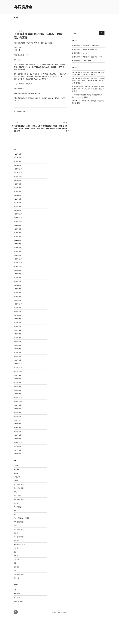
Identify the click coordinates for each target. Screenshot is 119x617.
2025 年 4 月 (18, 199)
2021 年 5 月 (18, 345)
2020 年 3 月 (18, 390)
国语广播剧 (17, 507)
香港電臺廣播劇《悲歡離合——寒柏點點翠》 (86, 45)
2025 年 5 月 (18, 195)
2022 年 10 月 (18, 304)
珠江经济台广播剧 (19, 544)
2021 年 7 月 (18, 337)
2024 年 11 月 (18, 218)
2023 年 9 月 (18, 270)
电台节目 (16, 548)
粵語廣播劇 (23, 7)
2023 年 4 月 (18, 289)
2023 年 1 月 (18, 300)
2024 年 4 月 (18, 244)
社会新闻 (16, 559)
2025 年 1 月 (18, 210)
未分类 (16, 533)
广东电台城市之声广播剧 (21, 518)
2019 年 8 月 (18, 409)
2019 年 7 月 (18, 412)
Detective (17, 469)
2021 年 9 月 (18, 330)
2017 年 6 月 (18, 454)
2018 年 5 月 (18, 431)
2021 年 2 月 (18, 356)
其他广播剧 (17, 495)
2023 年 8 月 (18, 274)
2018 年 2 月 (18, 439)
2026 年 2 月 (18, 161)
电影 (15, 552)
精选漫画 (16, 567)
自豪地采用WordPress (59, 612)
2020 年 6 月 (18, 379)
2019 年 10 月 (18, 401)
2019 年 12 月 (18, 397)
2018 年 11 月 (18, 420)
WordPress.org (18, 601)
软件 (15, 570)
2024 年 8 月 (18, 229)
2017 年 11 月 (18, 442)
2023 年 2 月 (18, 296)
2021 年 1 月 (18, 360)
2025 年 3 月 (18, 203)
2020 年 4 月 (18, 386)
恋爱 (15, 525)
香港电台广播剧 (21, 111)
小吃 (15, 510)
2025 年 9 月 (18, 180)
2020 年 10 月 (18, 371)
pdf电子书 (17, 477)
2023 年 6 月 (18, 281)
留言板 (16, 18)
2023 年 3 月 (18, 292)
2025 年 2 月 (18, 206)
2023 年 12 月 (18, 259)
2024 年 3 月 (18, 248)
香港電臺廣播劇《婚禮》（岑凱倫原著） (84, 49)
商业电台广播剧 (19, 499)
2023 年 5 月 (18, 285)
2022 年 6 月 (18, 311)
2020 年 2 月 (18, 394)
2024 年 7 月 (18, 233)
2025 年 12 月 (18, 169)
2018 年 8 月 (18, 427)
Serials (16, 480)
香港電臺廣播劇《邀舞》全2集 (81, 60)
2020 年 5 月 (18, 382)
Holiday (16, 473)
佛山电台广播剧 (19, 488)
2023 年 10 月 (18, 266)
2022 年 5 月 (18, 315)
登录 (15, 590)
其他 (15, 492)
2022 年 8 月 (18, 307)
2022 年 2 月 (18, 323)
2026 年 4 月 (18, 154)
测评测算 (16, 540)
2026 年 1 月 (18, 165)
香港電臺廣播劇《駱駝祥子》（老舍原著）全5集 (87, 57)
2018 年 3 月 (18, 435)
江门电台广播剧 (19, 537)
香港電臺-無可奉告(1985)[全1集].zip (27, 93)
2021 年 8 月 (18, 334)
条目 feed (17, 593)
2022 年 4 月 (18, 319)
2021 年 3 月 (18, 353)
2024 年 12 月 (18, 214)
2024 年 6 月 (18, 236)
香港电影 (16, 578)
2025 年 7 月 (18, 188)
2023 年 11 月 (18, 262)
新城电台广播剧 (19, 529)
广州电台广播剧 (19, 522)
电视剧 (16, 555)
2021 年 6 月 (18, 341)
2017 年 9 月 (18, 446)
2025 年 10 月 (18, 176)
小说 (15, 514)
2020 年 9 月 (18, 375)
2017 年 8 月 (18, 450)
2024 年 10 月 (18, 221)
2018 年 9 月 (18, 424)
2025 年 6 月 (18, 191)
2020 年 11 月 (18, 367)
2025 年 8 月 (18, 184)
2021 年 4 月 (18, 349)
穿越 (15, 563)
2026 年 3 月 (18, 158)
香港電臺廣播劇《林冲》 (80, 53)
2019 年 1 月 (18, 416)
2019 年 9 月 (18, 405)
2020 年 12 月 (18, 364)
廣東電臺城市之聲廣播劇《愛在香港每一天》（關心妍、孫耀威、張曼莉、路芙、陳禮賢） (88, 81)
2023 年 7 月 (18, 278)
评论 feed (17, 597)
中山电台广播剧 (19, 484)
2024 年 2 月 (18, 251)
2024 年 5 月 (18, 240)
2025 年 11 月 (18, 173)
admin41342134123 (29, 31)
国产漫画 (16, 503)
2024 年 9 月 (18, 225)
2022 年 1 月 (18, 326)
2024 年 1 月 (18, 255)
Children (16, 465)
